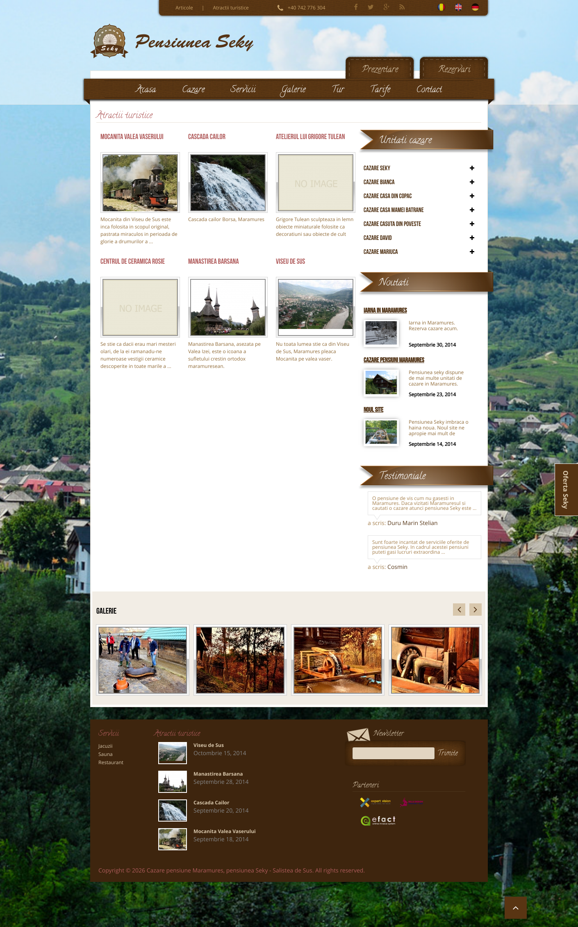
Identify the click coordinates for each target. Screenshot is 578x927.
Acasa (146, 91)
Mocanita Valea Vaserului (132, 137)
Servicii (242, 91)
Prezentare (380, 71)
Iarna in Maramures (385, 310)
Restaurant (110, 762)
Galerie (293, 91)
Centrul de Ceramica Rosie (132, 261)
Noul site (373, 409)
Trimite (450, 753)
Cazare (193, 91)
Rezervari (454, 71)
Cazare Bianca (379, 182)
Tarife (380, 91)
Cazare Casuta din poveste (392, 224)
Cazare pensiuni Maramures (394, 360)
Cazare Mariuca (381, 252)
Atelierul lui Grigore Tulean (310, 137)
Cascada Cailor (206, 137)
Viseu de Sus (290, 261)
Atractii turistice (231, 8)
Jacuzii (105, 746)
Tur (338, 91)
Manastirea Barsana (213, 261)
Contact (429, 91)
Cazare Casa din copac (388, 196)
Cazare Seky (377, 168)
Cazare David (378, 238)
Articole (184, 8)
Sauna (105, 754)
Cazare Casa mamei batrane (394, 210)
